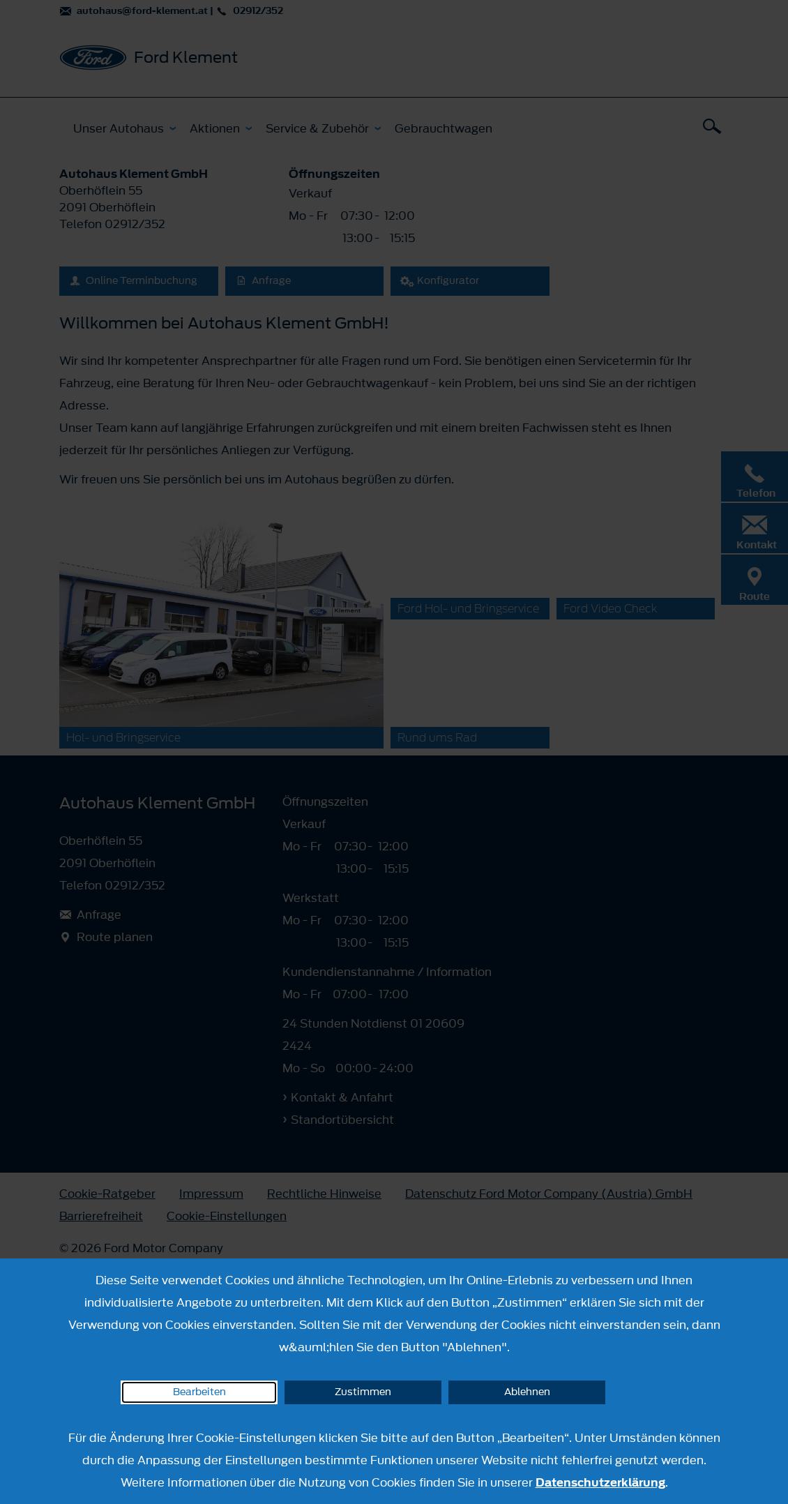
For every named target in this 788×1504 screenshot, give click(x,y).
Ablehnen (527, 1392)
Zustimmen (363, 1392)
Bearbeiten (199, 1392)
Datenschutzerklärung (600, 1482)
